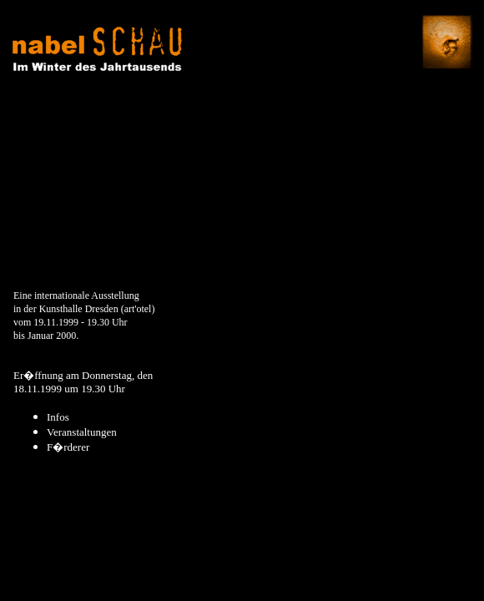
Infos (58, 417)
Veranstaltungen (82, 432)
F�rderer (68, 447)
